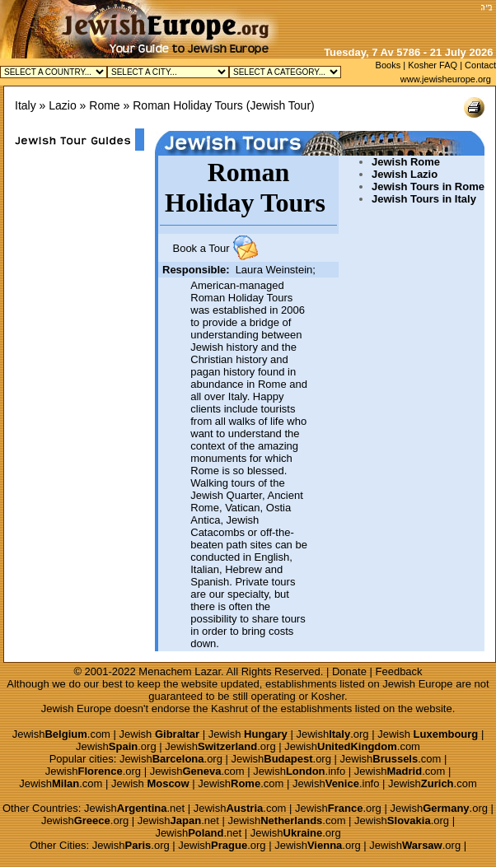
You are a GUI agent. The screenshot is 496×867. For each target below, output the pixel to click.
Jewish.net (134, 808)
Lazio (62, 105)
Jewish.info (299, 771)
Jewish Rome (406, 162)
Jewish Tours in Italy (424, 199)
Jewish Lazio (405, 174)
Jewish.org (332, 734)
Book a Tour (200, 248)
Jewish (159, 734)
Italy (25, 105)
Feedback (399, 671)
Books (388, 65)
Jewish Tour (280, 105)
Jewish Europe (417, 684)
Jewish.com (61, 734)
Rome (104, 105)
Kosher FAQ (432, 65)
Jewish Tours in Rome (428, 186)
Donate (349, 671)
